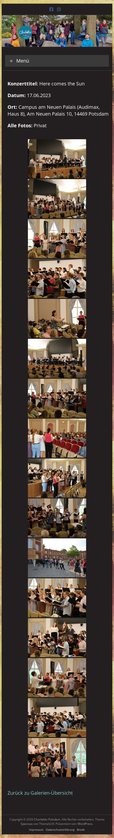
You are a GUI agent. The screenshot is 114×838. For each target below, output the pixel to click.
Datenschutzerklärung (60, 829)
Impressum (36, 829)
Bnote (81, 829)
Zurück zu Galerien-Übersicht (40, 793)
